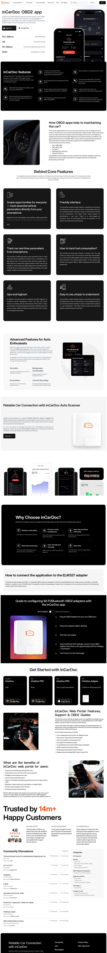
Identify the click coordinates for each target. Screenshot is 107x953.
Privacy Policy (83, 946)
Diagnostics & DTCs (79, 880)
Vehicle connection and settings (82, 886)
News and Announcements (81, 871)
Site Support (77, 890)
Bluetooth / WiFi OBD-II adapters (82, 877)
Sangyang (6, 879)
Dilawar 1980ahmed (15, 883)
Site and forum (78, 892)
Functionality (77, 882)
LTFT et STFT (8, 869)
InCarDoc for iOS (78, 895)
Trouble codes (78, 884)
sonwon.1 (12, 929)
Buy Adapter (64, 2)
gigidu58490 (13, 874)
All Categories (77, 860)
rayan (11, 865)
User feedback (78, 869)
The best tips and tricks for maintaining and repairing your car (24, 860)
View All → (65, 855)
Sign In (102, 2)
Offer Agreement (84, 950)
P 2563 (5, 888)
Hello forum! (77, 865)
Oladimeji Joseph (9, 916)
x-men (11, 911)
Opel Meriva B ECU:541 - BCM (13, 897)
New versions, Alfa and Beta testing (83, 867)
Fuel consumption (40, 2)
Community (30, 2)
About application (18, 2)
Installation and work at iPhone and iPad (84, 899)
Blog (57, 2)
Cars (56, 950)
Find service (51, 2)
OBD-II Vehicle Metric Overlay (13, 925)
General (75, 863)
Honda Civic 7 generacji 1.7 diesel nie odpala (18, 906)
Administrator (13, 892)
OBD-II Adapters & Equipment (81, 875)
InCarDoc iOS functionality (81, 897)
